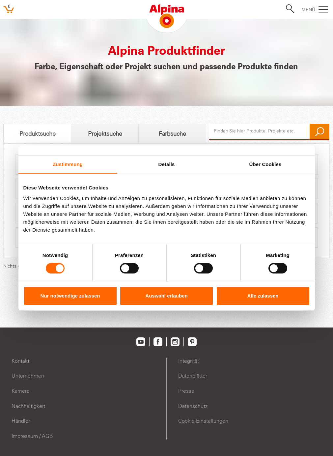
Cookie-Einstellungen (203, 420)
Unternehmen (28, 375)
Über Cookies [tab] (265, 164)
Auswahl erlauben (166, 296)
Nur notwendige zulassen (70, 296)
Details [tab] (166, 164)
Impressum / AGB (32, 436)
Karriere (21, 390)
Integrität (188, 360)
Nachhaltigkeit (28, 406)
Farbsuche (172, 133)
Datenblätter (192, 375)
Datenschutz (193, 406)
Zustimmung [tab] (68, 164)
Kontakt (20, 360)
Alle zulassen (262, 296)
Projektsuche (105, 133)
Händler (21, 420)
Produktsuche (37, 133)
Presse (186, 390)
